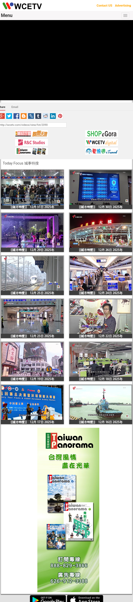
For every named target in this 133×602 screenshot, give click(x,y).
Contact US (104, 5)
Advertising (123, 5)
